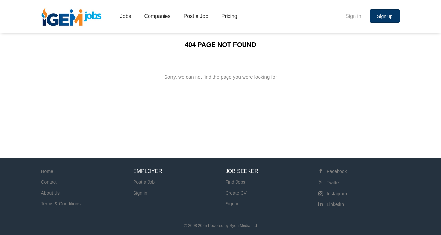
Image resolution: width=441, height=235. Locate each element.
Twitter (333, 182)
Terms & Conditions (61, 203)
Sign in (353, 16)
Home (47, 171)
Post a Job (144, 182)
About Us (50, 193)
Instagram (337, 193)
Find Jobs (235, 182)
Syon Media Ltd (243, 225)
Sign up (384, 16)
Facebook (337, 171)
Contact (49, 182)
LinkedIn (335, 204)
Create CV (236, 193)
